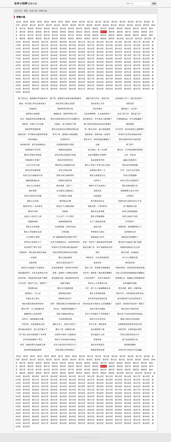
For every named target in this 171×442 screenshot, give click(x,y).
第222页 (137, 65)
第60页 (71, 32)
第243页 (54, 72)
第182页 (44, 58)
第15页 (122, 22)
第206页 (127, 62)
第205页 (118, 62)
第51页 (136, 28)
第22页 (41, 25)
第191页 (127, 58)
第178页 (146, 55)
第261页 (81, 75)
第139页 (63, 48)
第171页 (81, 55)
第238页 (146, 69)
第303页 (54, 85)
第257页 (44, 75)
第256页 (35, 75)
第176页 (127, 55)
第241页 (35, 72)
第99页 (111, 38)
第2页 (25, 22)
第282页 (137, 79)
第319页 (63, 89)
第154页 (63, 52)
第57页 (47, 32)
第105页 (26, 42)
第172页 (91, 55)
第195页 (26, 62)
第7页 (60, 22)
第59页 (63, 32)
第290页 (72, 82)
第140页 (72, 48)
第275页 (72, 79)
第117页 (137, 42)
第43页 (71, 28)
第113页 (100, 42)
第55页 (30, 32)
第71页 (22, 35)
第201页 (81, 62)
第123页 (54, 45)
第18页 (147, 22)
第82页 (111, 35)
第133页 (146, 45)
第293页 (100, 82)
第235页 (118, 69)
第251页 (127, 72)
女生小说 (33, 11)
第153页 (54, 52)
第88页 (22, 38)
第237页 (137, 69)
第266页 (127, 75)
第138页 (54, 48)
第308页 (100, 85)
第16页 (131, 22)
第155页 (72, 52)
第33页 (130, 25)
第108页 (54, 42)
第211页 (35, 65)
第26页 (73, 25)
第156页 (81, 52)
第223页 (146, 65)
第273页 (54, 79)
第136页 (35, 48)
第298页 (146, 82)
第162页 (137, 52)
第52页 (144, 28)
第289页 (63, 82)
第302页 (44, 85)
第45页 (87, 28)
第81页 (103, 35)
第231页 (81, 69)
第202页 (91, 62)
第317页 (44, 89)
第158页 (100, 52)
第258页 (54, 75)
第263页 (100, 75)
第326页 (127, 89)
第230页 (72, 69)
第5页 (46, 22)
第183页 (54, 58)
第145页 (118, 48)
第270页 (26, 79)
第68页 (136, 32)
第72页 (30, 35)
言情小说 (43, 11)
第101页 (129, 38)
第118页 (146, 42)
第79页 (87, 35)
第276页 (81, 79)
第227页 (44, 69)
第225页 (26, 69)
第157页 (91, 52)
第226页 (35, 69)
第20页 (25, 25)
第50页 (128, 28)
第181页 (35, 58)
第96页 (87, 38)
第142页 (91, 48)
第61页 (79, 32)
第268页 (146, 75)
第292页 (91, 82)
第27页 (81, 25)
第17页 (139, 22)
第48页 (111, 28)
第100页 (120, 38)
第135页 (26, 48)
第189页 (109, 58)
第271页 (35, 79)
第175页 (118, 55)
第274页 (63, 79)
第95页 (79, 38)
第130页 (118, 45)
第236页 (127, 69)
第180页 (26, 58)
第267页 (137, 75)
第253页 (146, 72)
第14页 (114, 22)
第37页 (22, 28)
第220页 (118, 65)
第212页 (44, 65)
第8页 (67, 22)
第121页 (35, 45)
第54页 (22, 32)
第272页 (44, 79)
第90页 (39, 38)
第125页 (72, 45)
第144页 (109, 48)
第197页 (44, 62)
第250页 (118, 72)
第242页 (44, 72)
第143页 (100, 48)
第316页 (35, 89)
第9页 (74, 22)
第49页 (120, 28)
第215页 (72, 65)
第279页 (109, 79)
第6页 (53, 22)
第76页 (63, 35)
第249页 (109, 72)
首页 (26, 11)
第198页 (54, 62)
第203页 (100, 62)
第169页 (63, 55)
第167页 (44, 55)
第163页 (146, 52)
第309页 (109, 85)
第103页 (147, 38)
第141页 (81, 48)
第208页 (146, 62)
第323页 (100, 89)
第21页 (33, 25)
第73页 (39, 35)
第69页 (144, 32)
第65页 (112, 32)
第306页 (81, 85)
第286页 (35, 82)
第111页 (81, 42)
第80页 (95, 35)
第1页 (18, 22)
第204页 (109, 62)
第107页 (44, 42)
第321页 (81, 89)
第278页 (100, 79)
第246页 (81, 72)
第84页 (128, 35)
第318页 (54, 89)
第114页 (109, 42)
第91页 (47, 38)
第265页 (118, 75)
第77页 (71, 35)
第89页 (30, 38)
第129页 (109, 45)
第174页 (109, 55)
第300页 (26, 85)
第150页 (26, 52)
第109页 (63, 42)
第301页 (35, 85)
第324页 (109, 89)
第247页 (91, 72)
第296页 (127, 82)
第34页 (138, 25)
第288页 (54, 82)
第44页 (79, 28)
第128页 (100, 45)
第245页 (72, 72)
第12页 (98, 22)
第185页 (72, 58)
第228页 (54, 69)
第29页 (98, 25)
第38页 (30, 28)
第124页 (63, 45)
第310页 (118, 85)
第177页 (137, 55)
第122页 (44, 45)
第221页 (127, 65)
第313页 (146, 85)
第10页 (82, 22)
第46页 (95, 28)
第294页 (109, 82)
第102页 (138, 38)
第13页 (106, 22)
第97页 (95, 38)
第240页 (26, 72)
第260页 (72, 75)
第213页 (54, 65)
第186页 (81, 58)
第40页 (47, 28)
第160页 (118, 52)
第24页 (57, 25)
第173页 (100, 55)
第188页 (100, 58)
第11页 (90, 22)
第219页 (109, 65)
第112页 (91, 42)
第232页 (91, 69)
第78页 (79, 35)
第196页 (35, 62)
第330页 (26, 92)
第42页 (63, 28)
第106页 (35, 42)
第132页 (137, 45)
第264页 (109, 75)
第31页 (114, 25)
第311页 (127, 85)
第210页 (26, 65)
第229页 (63, 69)
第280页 (118, 79)
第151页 (35, 52)
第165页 (26, 55)
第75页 (55, 35)
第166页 (35, 55)
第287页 (44, 82)
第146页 (127, 48)
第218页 (100, 65)
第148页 (146, 48)
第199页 (63, 62)
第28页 (89, 25)
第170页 (72, 55)
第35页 (146, 25)
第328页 (146, 89)
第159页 (109, 52)
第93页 (63, 38)
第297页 (137, 82)
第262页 (91, 75)
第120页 (26, 45)
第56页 (39, 32)
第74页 (47, 35)
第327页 (137, 89)
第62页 (87, 32)
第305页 (72, 85)
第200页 (72, 62)
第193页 (146, 58)
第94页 (71, 38)
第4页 (39, 22)
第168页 (54, 55)
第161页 (127, 52)
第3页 (32, 22)
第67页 (128, 32)
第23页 (49, 25)
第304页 (63, 85)
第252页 (137, 72)
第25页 (65, 25)
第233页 (100, 69)
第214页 (63, 65)
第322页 (91, 89)
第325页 (118, 89)
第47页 (103, 28)
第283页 (146, 79)
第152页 (44, 52)
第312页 (137, 85)
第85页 (136, 35)
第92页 (55, 38)
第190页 (118, 58)
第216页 (81, 65)
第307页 (91, 85)
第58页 (55, 32)
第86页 (144, 35)
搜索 (154, 4)
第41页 (55, 28)
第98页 (103, 38)
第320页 (72, 89)
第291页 (81, 82)
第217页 (91, 65)
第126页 (81, 45)
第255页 (26, 75)
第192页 (137, 58)
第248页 (100, 72)
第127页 (91, 45)
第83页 (120, 35)
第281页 (127, 79)
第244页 (63, 72)
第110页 (72, 42)
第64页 (104, 32)
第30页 (106, 25)
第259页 (63, 75)
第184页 (63, 58)
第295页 (118, 82)
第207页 (137, 62)
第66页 (120, 32)
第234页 (109, 69)
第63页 (95, 32)
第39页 (39, 28)
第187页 (91, 58)
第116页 (127, 42)
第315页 (26, 89)
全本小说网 (20, 3)
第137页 (44, 48)
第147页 (137, 48)
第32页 (122, 25)
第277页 (91, 79)
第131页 (127, 45)
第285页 (26, 82)
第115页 (118, 42)
